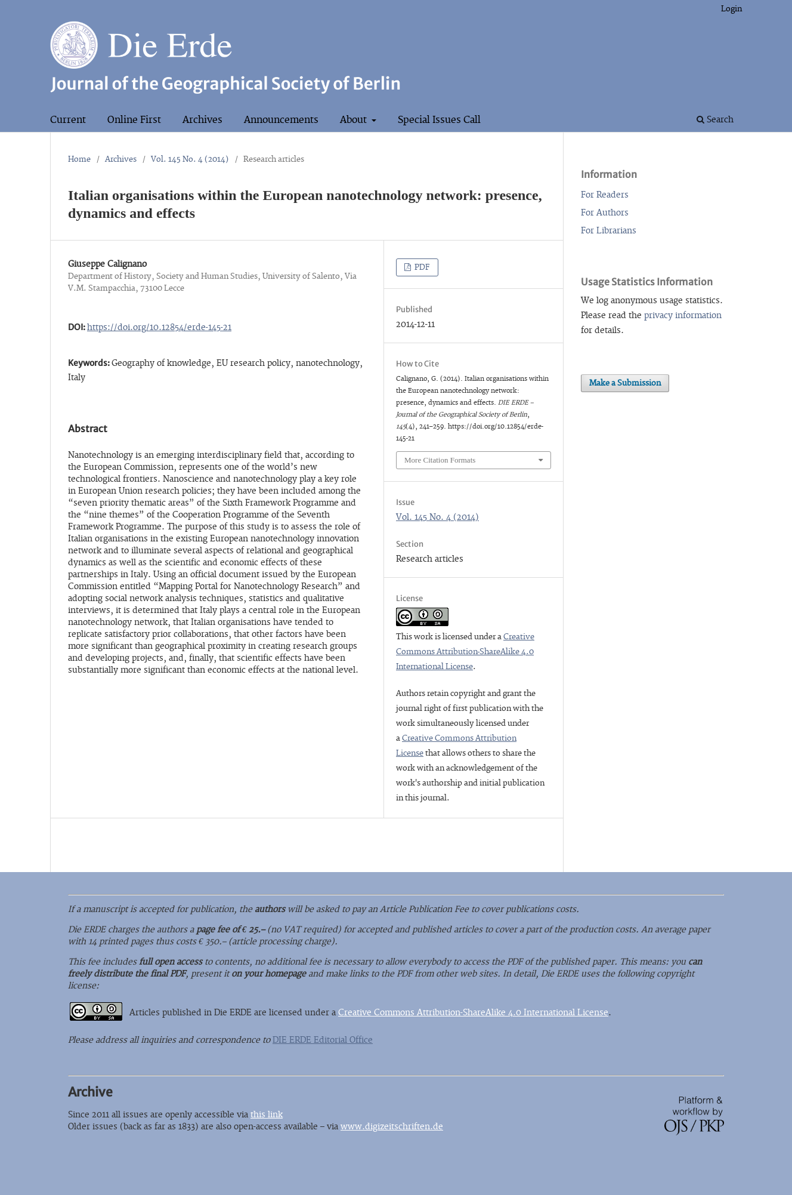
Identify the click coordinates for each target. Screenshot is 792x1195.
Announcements (281, 120)
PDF (421, 267)
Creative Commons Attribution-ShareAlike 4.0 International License (465, 652)
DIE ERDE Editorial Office (323, 1040)
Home (79, 159)
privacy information (683, 315)
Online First (134, 120)
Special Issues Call (439, 120)
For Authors (605, 213)
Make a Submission (625, 383)
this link (266, 1115)
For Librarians (608, 231)
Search (715, 120)
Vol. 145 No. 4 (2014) (190, 159)
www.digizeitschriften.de (392, 1127)
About (354, 120)
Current (68, 120)
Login (731, 9)
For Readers (605, 195)
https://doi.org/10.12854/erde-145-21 (159, 327)
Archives (202, 120)
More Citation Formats (439, 459)
